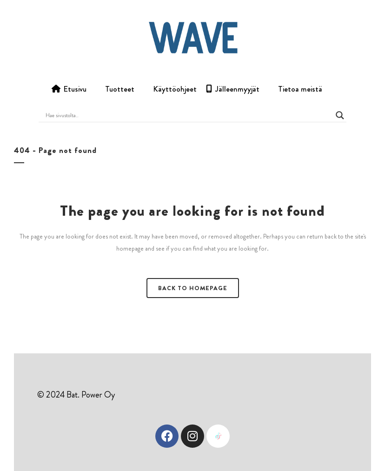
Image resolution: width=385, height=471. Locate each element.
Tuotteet (119, 88)
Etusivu (74, 88)
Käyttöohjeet (175, 88)
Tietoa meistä (300, 88)
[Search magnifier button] (339, 115)
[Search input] (188, 115)
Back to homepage (192, 288)
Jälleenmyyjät (237, 88)
